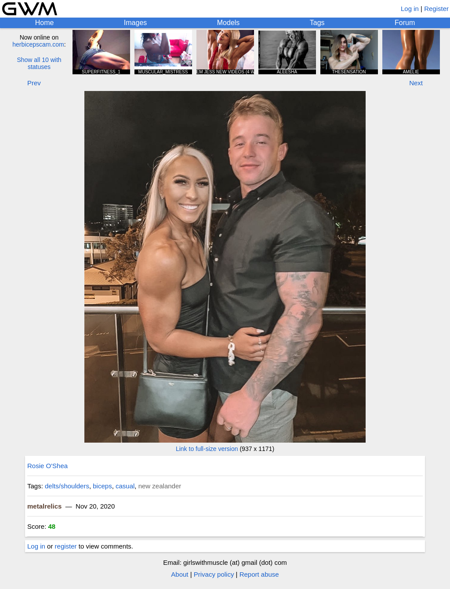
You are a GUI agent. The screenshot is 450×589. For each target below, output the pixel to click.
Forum (405, 22)
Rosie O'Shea (47, 465)
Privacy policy (214, 574)
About (179, 574)
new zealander (159, 486)
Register (436, 8)
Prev (34, 83)
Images (135, 22)
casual (125, 486)
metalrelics (44, 506)
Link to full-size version (207, 448)
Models (228, 22)
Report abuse (259, 574)
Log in (410, 8)
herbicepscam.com (38, 44)
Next (416, 83)
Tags (317, 22)
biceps (102, 486)
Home (44, 22)
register (66, 546)
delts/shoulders (67, 486)
